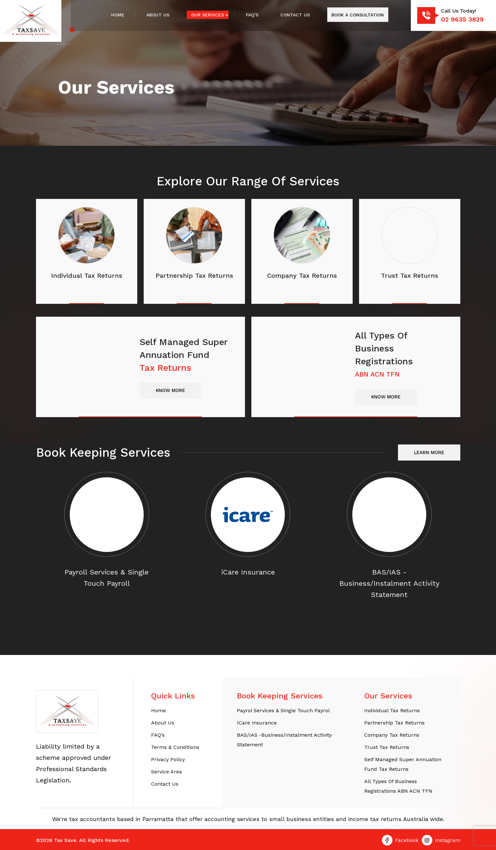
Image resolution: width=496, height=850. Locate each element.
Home (117, 14)
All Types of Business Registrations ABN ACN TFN (398, 786)
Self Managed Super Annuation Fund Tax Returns (402, 764)
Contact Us (295, 14)
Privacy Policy (168, 759)
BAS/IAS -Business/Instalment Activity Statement (284, 740)
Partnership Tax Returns (394, 723)
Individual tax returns (392, 710)
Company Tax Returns (391, 735)
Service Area (166, 772)
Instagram (447, 840)
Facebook (407, 840)
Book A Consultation (357, 14)
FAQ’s (252, 14)
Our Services (207, 14)
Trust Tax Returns (386, 747)
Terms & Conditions (175, 747)
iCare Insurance (257, 723)
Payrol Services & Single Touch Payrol (283, 710)
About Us (157, 14)
